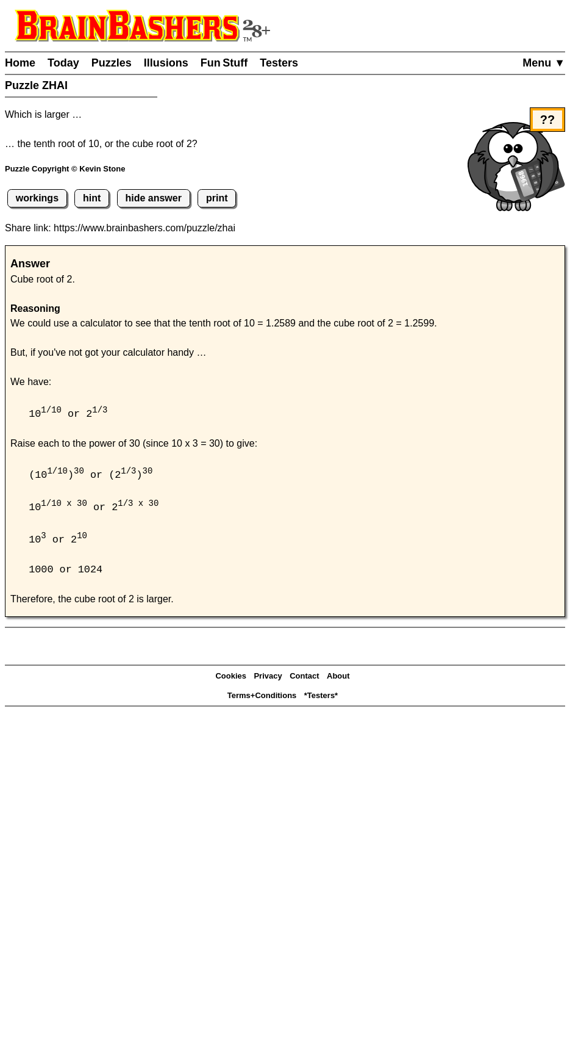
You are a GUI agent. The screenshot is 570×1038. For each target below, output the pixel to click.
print (217, 198)
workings (37, 198)
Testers (279, 63)
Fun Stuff (224, 63)
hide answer (153, 198)
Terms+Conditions (262, 697)
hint (92, 198)
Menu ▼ (543, 63)
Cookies (230, 678)
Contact (304, 678)
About (338, 678)
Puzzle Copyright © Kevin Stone (65, 168)
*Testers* (321, 697)
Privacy (268, 678)
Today (63, 63)
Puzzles (111, 63)
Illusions (166, 63)
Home (20, 63)
